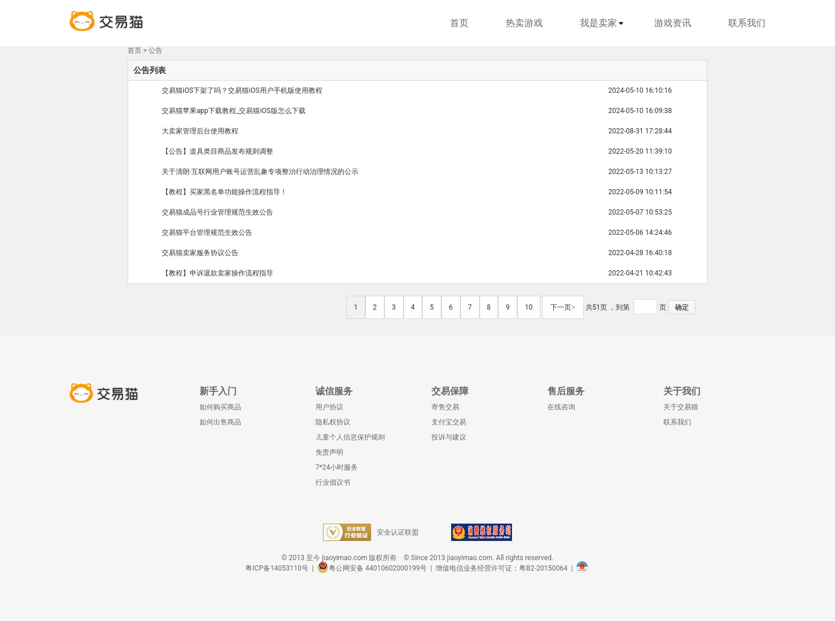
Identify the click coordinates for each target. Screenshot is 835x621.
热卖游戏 (524, 22)
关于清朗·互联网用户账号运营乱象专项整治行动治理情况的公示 (260, 172)
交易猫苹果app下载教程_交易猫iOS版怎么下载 (234, 111)
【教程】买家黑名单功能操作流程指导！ (224, 192)
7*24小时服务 (336, 467)
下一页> (562, 307)
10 (529, 307)
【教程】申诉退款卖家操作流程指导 (217, 273)
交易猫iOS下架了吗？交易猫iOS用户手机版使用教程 (242, 90)
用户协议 (329, 407)
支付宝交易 (448, 422)
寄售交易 (445, 407)
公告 (155, 50)
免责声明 (329, 452)
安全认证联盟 (371, 532)
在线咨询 (561, 407)
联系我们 (746, 22)
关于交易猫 (680, 407)
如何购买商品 (220, 407)
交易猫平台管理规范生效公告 (207, 232)
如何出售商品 (220, 422)
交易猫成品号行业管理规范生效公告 (217, 212)
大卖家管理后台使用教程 (200, 131)
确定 (682, 307)
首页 (459, 22)
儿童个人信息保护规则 (350, 437)
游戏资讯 (672, 22)
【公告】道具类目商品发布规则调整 (217, 151)
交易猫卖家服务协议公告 (200, 253)
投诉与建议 (448, 437)
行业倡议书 (332, 482)
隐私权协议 (332, 422)
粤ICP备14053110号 (276, 568)
